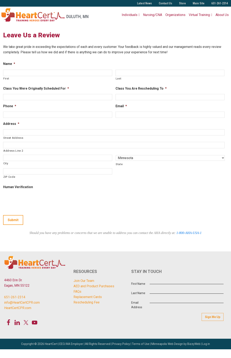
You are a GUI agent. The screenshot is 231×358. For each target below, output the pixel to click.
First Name (138, 283)
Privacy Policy (121, 344)
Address (11, 124)
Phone (9, 106)
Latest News (144, 3)
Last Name (138, 293)
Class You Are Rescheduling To (141, 88)
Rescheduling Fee (86, 302)
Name (9, 64)
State (119, 164)
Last (119, 78)
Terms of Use (140, 344)
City (5, 163)
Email (121, 106)
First (6, 78)
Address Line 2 (13, 150)
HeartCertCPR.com (17, 308)
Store (182, 3)
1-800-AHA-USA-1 (189, 233)
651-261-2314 (219, 3)
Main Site (199, 3)
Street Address (13, 137)
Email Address (136, 305)
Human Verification (18, 187)
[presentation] (34, 200)
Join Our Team (83, 281)
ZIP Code (9, 176)
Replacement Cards (87, 297)
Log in (206, 344)
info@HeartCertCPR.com (22, 302)
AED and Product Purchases (93, 286)
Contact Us (165, 3)
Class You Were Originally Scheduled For (36, 88)
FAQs (77, 291)
